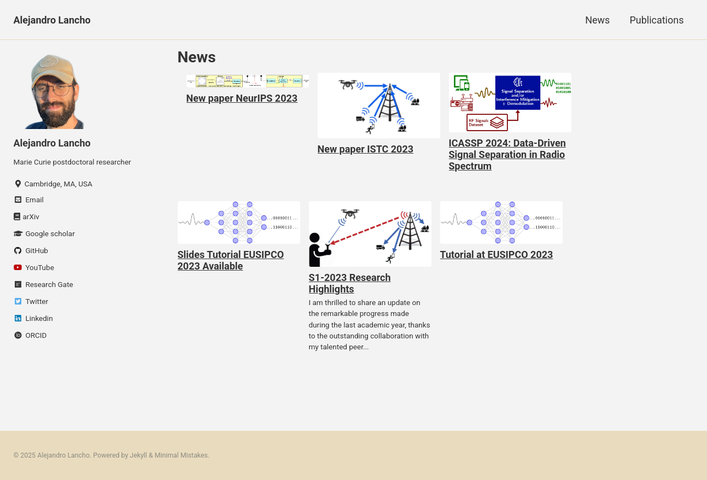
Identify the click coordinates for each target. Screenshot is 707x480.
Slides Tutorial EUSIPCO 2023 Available (231, 260)
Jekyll (138, 455)
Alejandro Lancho (52, 20)
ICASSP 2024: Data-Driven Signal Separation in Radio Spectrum (507, 154)
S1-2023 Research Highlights (350, 283)
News (597, 20)
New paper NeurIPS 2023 (242, 98)
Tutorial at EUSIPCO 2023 (496, 254)
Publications (656, 20)
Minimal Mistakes (181, 455)
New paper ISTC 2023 (366, 149)
